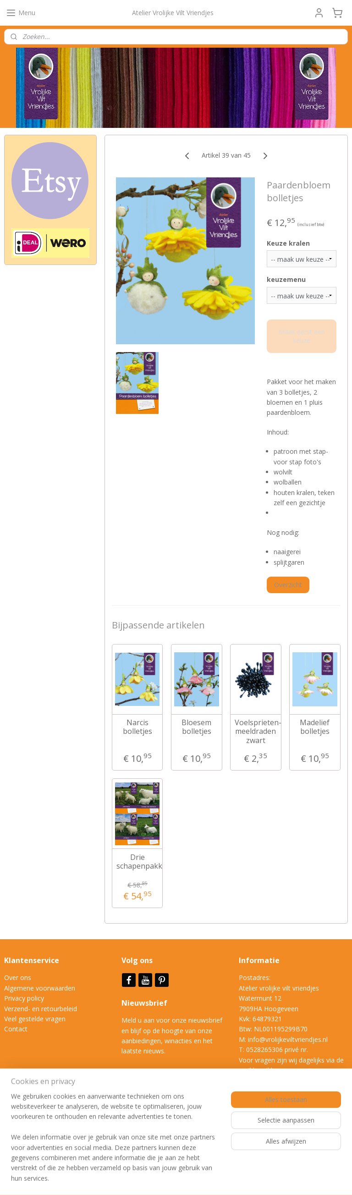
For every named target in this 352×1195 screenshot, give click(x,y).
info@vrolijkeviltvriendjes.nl (288, 1039)
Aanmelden (28, 1138)
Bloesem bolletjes (197, 727)
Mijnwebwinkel (294, 1178)
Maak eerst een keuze (302, 336)
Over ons (17, 977)
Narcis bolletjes (137, 727)
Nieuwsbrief (145, 1003)
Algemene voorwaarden (39, 988)
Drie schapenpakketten (137, 861)
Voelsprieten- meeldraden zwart (256, 731)
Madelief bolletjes (315, 727)
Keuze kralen (288, 242)
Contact (16, 1028)
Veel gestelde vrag (31, 1018)
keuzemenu (286, 279)
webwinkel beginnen (214, 1178)
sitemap (160, 1178)
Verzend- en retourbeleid (40, 1008)
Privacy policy (24, 998)
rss (179, 1178)
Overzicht (288, 584)
